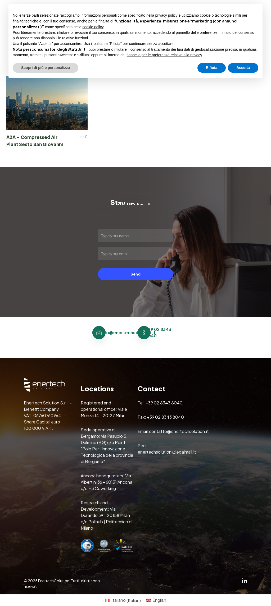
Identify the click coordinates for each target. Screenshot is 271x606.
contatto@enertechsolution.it (179, 431)
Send (135, 274)
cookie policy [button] (93, 27)
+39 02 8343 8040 (164, 402)
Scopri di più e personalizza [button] (45, 68)
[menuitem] (122, 600)
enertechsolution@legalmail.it (167, 452)
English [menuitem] (159, 600)
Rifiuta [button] (212, 68)
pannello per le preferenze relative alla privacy (164, 55)
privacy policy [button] (166, 15)
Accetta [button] (243, 68)
